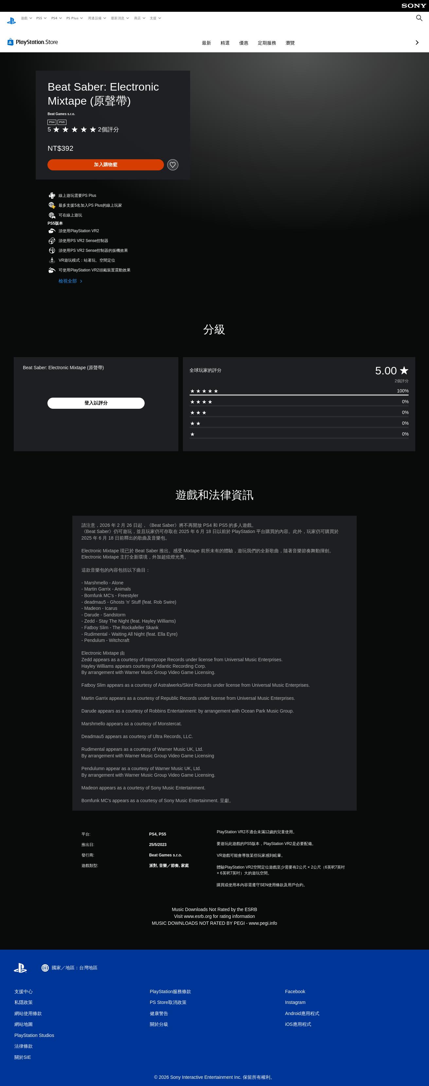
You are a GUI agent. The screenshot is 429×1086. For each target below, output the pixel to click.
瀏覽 (255, 37)
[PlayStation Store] (34, 35)
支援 (153, 18)
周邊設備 (94, 18)
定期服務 (232, 37)
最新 (171, 37)
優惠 (209, 37)
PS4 (54, 18)
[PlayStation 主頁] (11, 18)
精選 (190, 37)
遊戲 (24, 18)
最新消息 (118, 18)
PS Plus (72, 18)
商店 (137, 18)
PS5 (39, 18)
